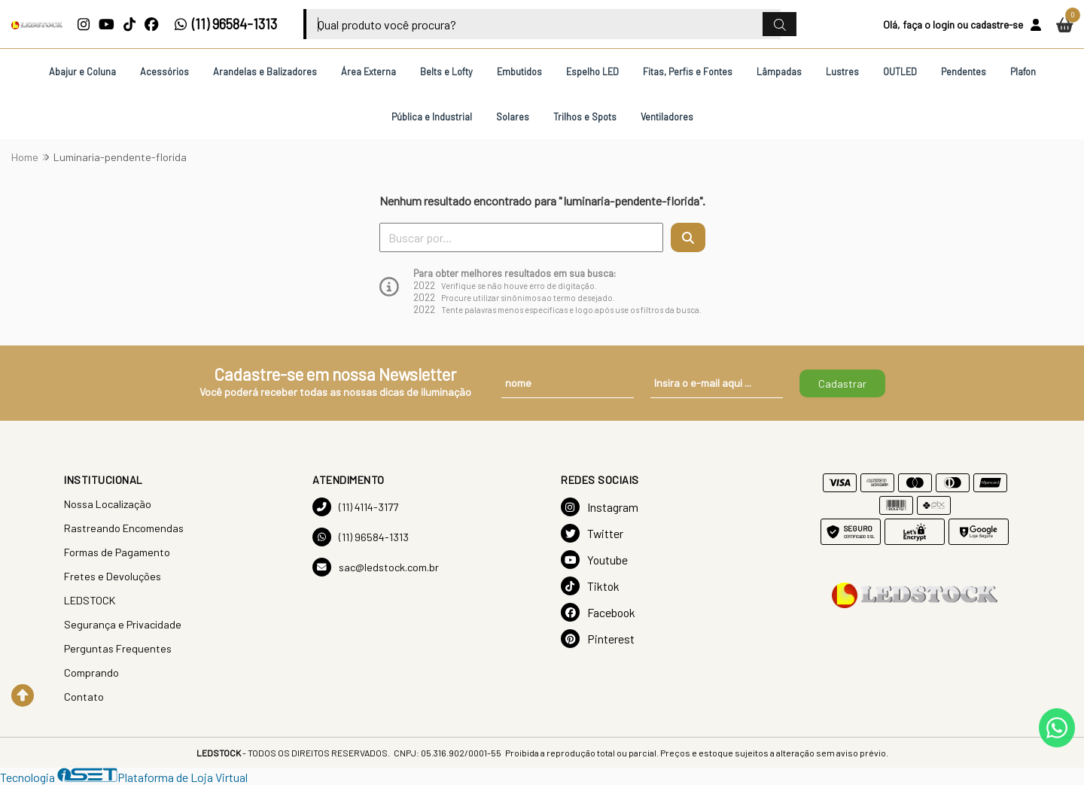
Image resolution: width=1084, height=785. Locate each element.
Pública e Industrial (431, 116)
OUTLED (900, 71)
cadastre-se (996, 24)
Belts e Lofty (446, 71)
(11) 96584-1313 (225, 24)
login (944, 24)
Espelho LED (592, 71)
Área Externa (368, 71)
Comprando (91, 672)
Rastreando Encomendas (124, 528)
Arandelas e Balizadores (265, 71)
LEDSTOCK (89, 600)
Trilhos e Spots (585, 116)
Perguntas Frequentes (118, 648)
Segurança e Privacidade (122, 624)
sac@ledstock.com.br (375, 567)
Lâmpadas (779, 71)
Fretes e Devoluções (112, 576)
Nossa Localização (107, 503)
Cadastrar (842, 383)
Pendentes (963, 71)
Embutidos (519, 71)
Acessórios (164, 71)
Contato (84, 696)
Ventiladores (667, 116)
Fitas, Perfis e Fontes (687, 71)
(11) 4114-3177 (355, 506)
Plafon (1023, 71)
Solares (512, 116)
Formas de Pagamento (117, 552)
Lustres (842, 71)
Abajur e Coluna (82, 71)
